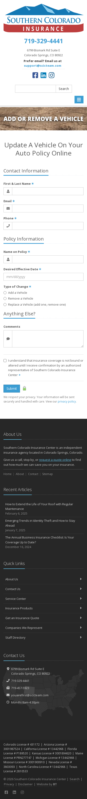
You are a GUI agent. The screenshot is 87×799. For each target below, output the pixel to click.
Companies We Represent (43, 628)
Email (9, 201)
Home (7, 474)
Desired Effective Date (22, 269)
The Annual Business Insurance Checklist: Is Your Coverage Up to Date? (43, 542)
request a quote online (55, 460)
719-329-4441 (20, 681)
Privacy (9, 784)
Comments (11, 326)
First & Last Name (18, 184)
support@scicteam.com (42, 65)
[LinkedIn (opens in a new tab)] (43, 75)
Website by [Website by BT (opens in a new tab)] (47, 784)
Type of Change (17, 286)
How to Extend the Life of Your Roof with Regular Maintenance (43, 509)
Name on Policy (16, 252)
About (20, 474)
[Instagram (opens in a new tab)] (52, 75)
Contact (33, 474)
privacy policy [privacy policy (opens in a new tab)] (67, 401)
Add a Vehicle (15, 293)
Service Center (43, 599)
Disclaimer (25, 784)
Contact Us (43, 589)
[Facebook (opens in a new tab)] (35, 75)
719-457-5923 (20, 688)
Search (64, 88)
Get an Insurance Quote (43, 618)
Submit (11, 388)
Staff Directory (43, 637)
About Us (43, 579)
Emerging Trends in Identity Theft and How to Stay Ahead (43, 525)
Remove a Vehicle (18, 298)
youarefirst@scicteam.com (29, 695)
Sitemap (47, 474)
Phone (10, 218)
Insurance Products (43, 608)
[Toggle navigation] (79, 99)
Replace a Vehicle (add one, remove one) (34, 304)
